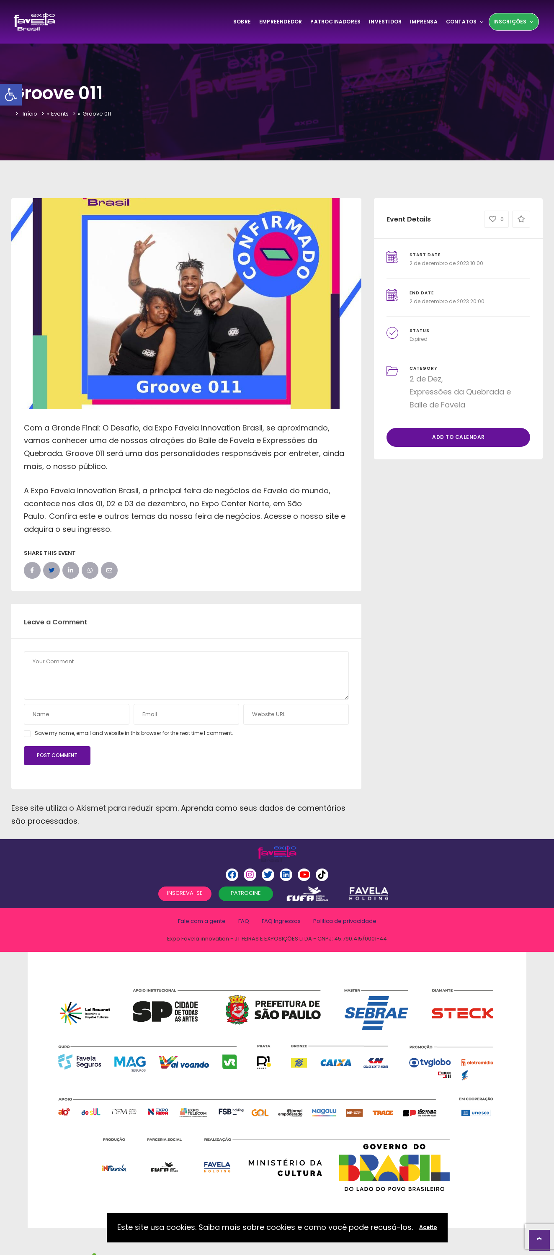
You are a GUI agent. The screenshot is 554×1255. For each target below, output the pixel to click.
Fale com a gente (202, 921)
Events (60, 114)
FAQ (243, 921)
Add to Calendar (458, 437)
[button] (11, 95)
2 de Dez (425, 379)
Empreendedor (280, 21)
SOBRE (242, 21)
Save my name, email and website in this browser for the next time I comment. (134, 733)
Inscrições (513, 21)
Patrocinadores (335, 21)
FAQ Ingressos (281, 921)
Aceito (428, 1227)
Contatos (465, 21)
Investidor (385, 21)
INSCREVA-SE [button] (185, 893)
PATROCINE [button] (246, 893)
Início (30, 114)
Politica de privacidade (344, 921)
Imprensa (424, 21)
